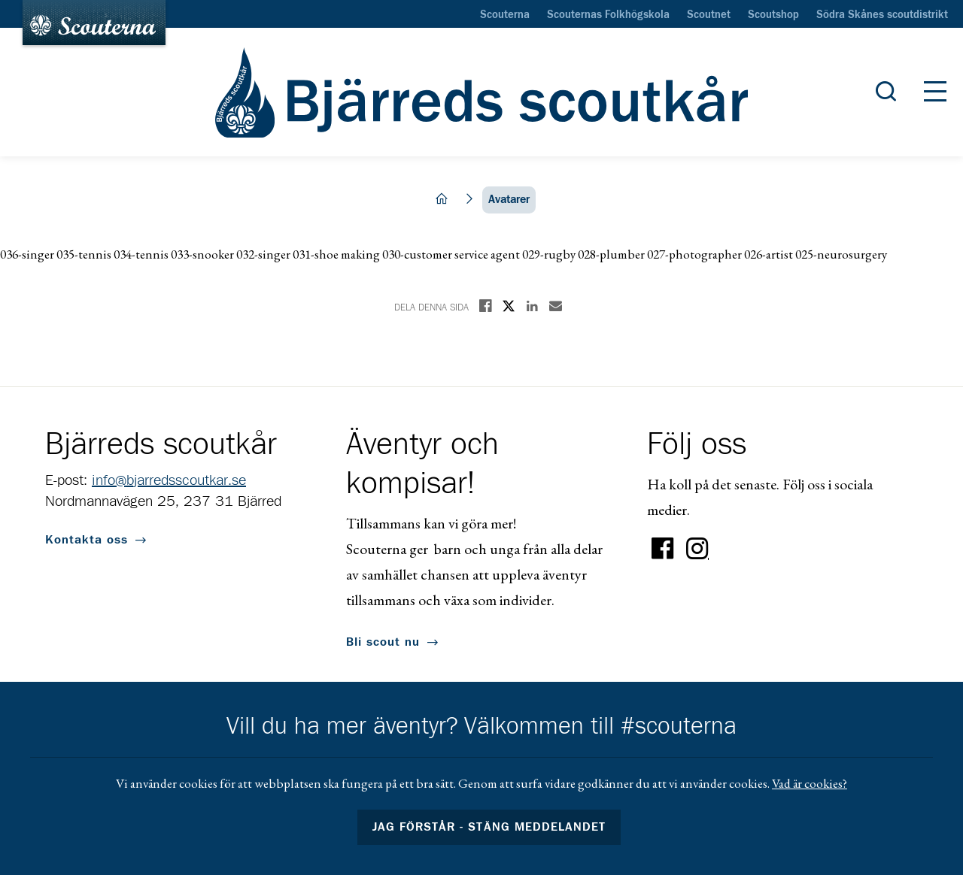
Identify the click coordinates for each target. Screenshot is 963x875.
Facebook (663, 548)
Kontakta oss (86, 540)
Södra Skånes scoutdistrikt (882, 15)
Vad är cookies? (809, 783)
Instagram (697, 548)
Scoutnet (709, 15)
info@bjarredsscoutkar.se (169, 480)
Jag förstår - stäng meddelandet (489, 827)
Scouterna (505, 15)
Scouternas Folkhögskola (608, 15)
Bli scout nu (383, 642)
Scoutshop (773, 15)
